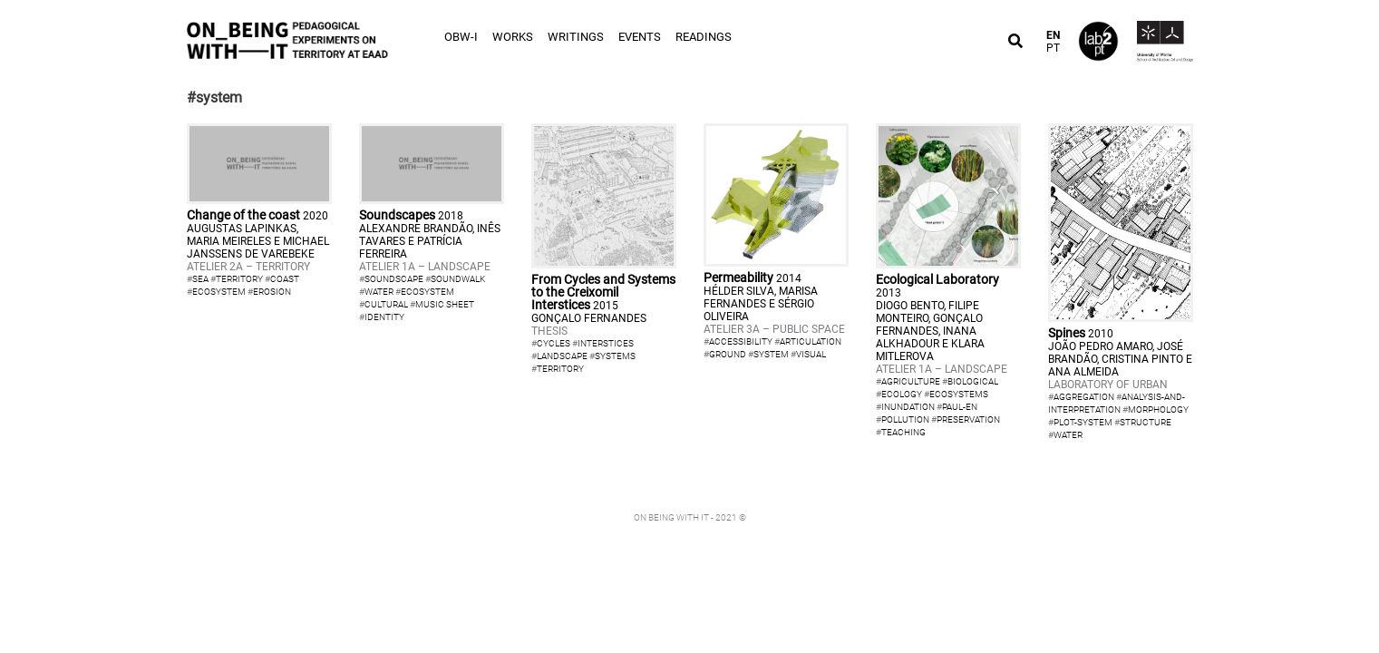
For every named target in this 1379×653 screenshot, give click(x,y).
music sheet (444, 304)
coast (284, 279)
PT (1053, 48)
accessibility (740, 341)
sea (200, 279)
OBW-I (461, 37)
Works (512, 37)
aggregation (1084, 397)
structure (1145, 422)
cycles (553, 343)
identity (384, 317)
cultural (386, 304)
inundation (908, 407)
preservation (968, 419)
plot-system (1083, 422)
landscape (562, 356)
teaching (903, 432)
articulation (810, 341)
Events (639, 37)
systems (615, 356)
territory (239, 279)
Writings (576, 37)
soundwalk (458, 279)
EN (1053, 35)
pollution (905, 419)
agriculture (910, 381)
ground (727, 354)
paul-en (959, 407)
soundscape (393, 279)
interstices (606, 343)
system (771, 354)
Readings (703, 37)
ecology (901, 394)
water (378, 292)
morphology (1158, 409)
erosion (272, 292)
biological (972, 381)
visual (811, 354)
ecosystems (958, 394)
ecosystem (219, 292)
